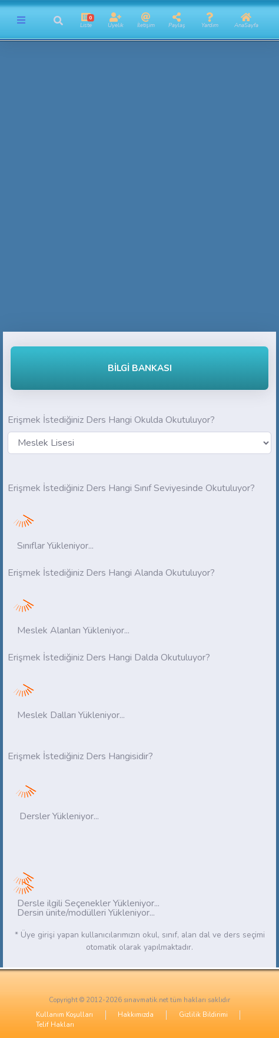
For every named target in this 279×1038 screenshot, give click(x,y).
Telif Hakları (55, 1024)
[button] (58, 20)
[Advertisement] (139, 192)
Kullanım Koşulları (64, 1014)
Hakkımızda (136, 1014)
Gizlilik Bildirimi (203, 1014)
